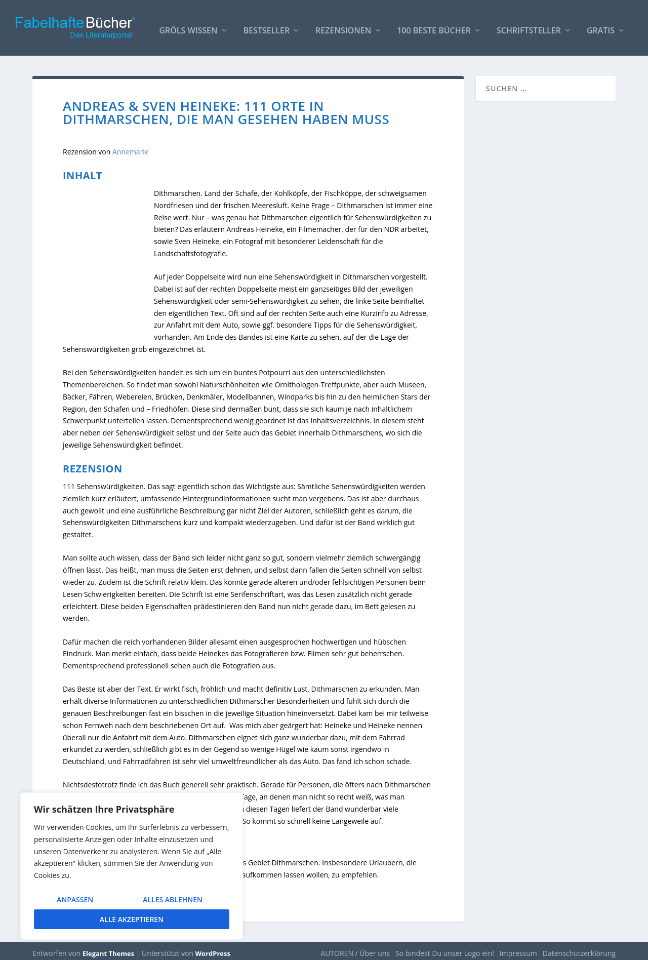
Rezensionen (343, 26)
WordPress (212, 948)
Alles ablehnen (172, 899)
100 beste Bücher (434, 26)
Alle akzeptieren (132, 919)
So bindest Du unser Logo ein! (444, 948)
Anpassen (75, 899)
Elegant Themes (108, 948)
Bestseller (267, 26)
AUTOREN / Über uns (355, 948)
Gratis (601, 26)
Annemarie (130, 146)
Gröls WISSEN (188, 26)
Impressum (518, 948)
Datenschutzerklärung (579, 948)
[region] (131, 866)
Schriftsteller (529, 26)
